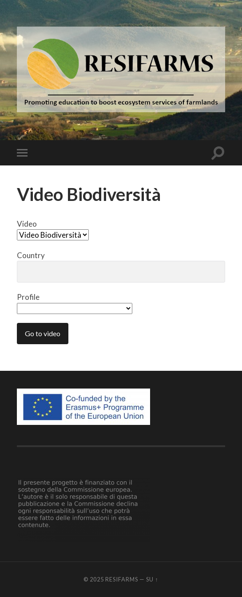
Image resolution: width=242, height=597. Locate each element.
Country (121, 267)
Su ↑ (152, 579)
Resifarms (121, 579)
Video (53, 229)
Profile (74, 302)
